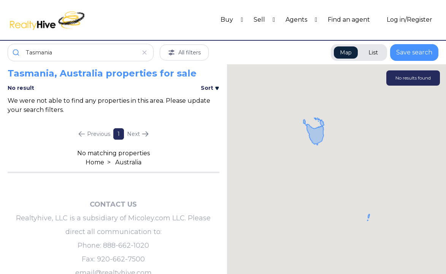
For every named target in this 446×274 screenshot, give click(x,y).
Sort (210, 87)
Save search (414, 52)
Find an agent (349, 19)
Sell (260, 19)
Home (95, 162)
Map (346, 52)
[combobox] (81, 52)
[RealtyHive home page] (61, 20)
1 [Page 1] (118, 134)
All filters (184, 52)
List (373, 52)
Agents (297, 19)
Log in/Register (409, 19)
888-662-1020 (126, 245)
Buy (228, 19)
